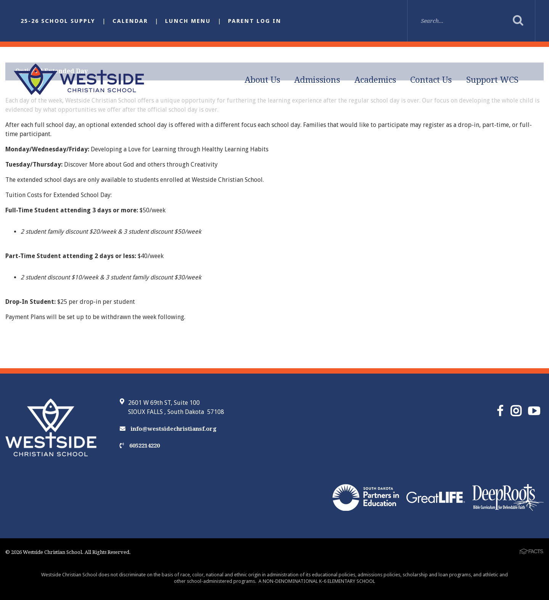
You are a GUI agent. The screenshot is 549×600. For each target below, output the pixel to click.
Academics (375, 80)
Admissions (317, 80)
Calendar (130, 21)
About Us (262, 80)
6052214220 (140, 445)
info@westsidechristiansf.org (168, 428)
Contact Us (431, 80)
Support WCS (492, 80)
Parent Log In (254, 21)
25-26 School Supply (58, 21)
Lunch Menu (188, 21)
